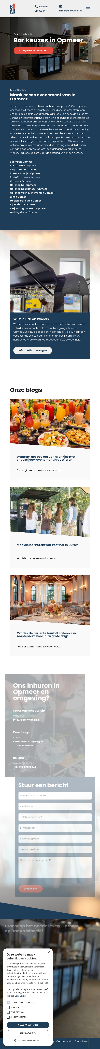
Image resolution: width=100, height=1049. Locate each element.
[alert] (28, 997)
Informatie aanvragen (32, 350)
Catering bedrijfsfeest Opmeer (28, 189)
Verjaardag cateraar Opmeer (28, 208)
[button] (28, 1040)
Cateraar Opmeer (21, 181)
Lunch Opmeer (19, 196)
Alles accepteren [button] (28, 1024)
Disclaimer (81, 1041)
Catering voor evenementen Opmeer (32, 192)
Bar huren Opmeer (21, 161)
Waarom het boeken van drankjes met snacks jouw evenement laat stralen (46, 458)
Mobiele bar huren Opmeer (26, 200)
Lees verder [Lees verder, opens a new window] (20, 995)
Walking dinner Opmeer (24, 212)
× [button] (49, 952)
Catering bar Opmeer (23, 185)
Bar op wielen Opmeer (23, 165)
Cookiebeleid (64, 1041)
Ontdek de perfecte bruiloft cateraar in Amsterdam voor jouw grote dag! (46, 634)
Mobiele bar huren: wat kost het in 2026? (47, 545)
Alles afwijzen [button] (28, 1033)
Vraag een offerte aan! (36, 50)
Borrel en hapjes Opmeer (25, 173)
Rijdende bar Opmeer (23, 204)
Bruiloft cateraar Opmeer (25, 177)
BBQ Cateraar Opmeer (23, 169)
